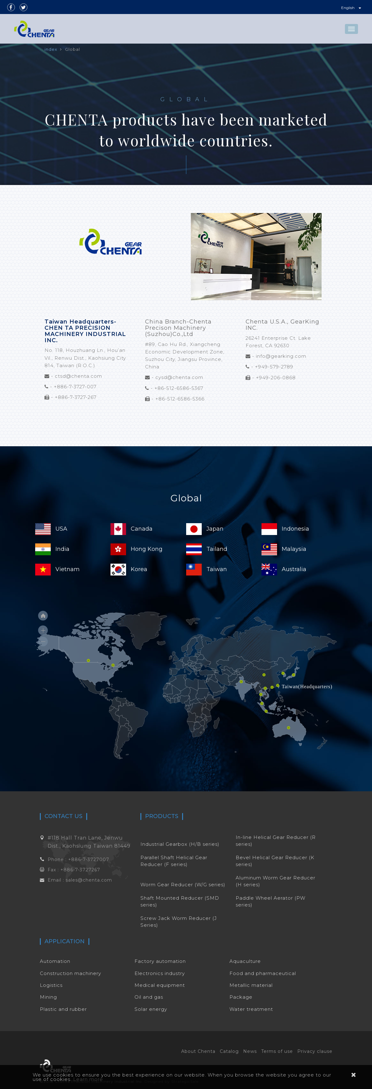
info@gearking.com (281, 356)
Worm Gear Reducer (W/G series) (182, 885)
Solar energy (150, 1009)
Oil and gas (148, 997)
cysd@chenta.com (179, 377)
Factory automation (160, 961)
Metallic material (251, 985)
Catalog (229, 1051)
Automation (55, 961)
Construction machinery (70, 973)
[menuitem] (96, 641)
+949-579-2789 (274, 367)
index (51, 49)
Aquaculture (245, 961)
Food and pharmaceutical (262, 973)
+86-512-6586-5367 (178, 388)
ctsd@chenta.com (78, 376)
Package (240, 997)
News (250, 1051)
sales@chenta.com (89, 880)
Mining (48, 997)
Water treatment (251, 1009)
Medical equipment (159, 985)
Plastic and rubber (63, 1009)
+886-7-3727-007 (75, 387)
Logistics (51, 985)
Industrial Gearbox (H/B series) (179, 844)
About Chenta (198, 1051)
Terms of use (277, 1051)
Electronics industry (159, 973)
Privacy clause (314, 1051)
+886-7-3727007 (88, 859)
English (351, 7)
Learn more (88, 1079)
